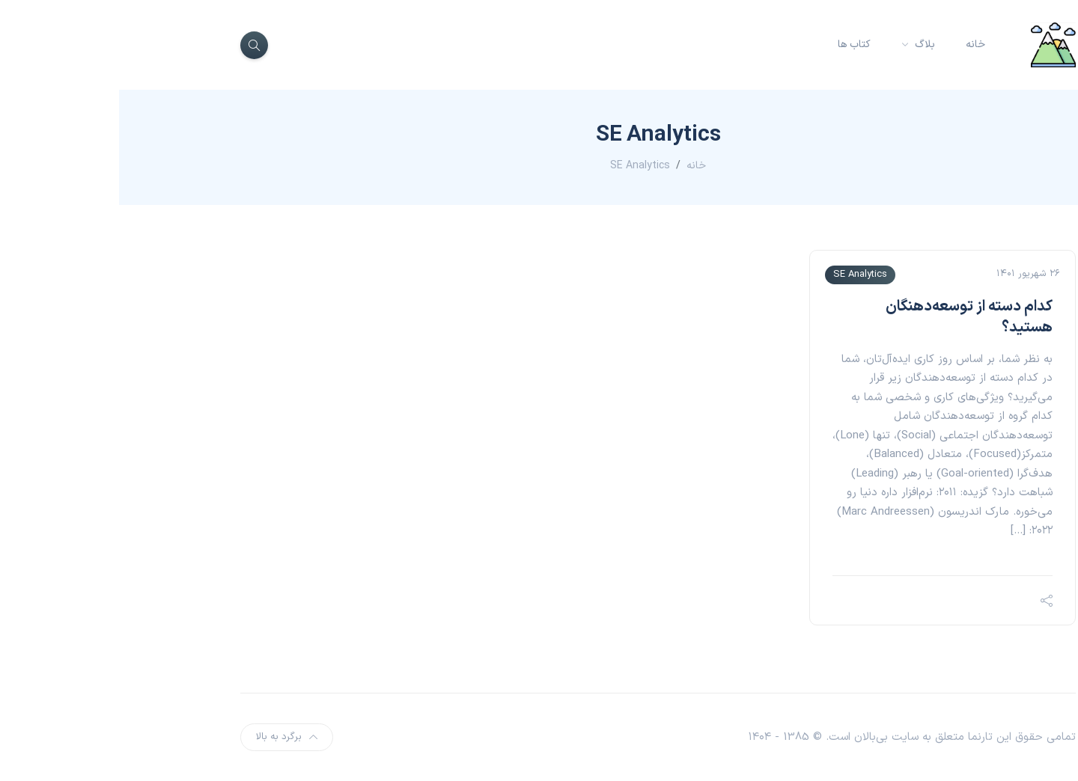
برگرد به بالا (167, 736)
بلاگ (804, 44)
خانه (856, 44)
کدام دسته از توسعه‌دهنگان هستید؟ (850, 317)
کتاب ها (735, 44)
